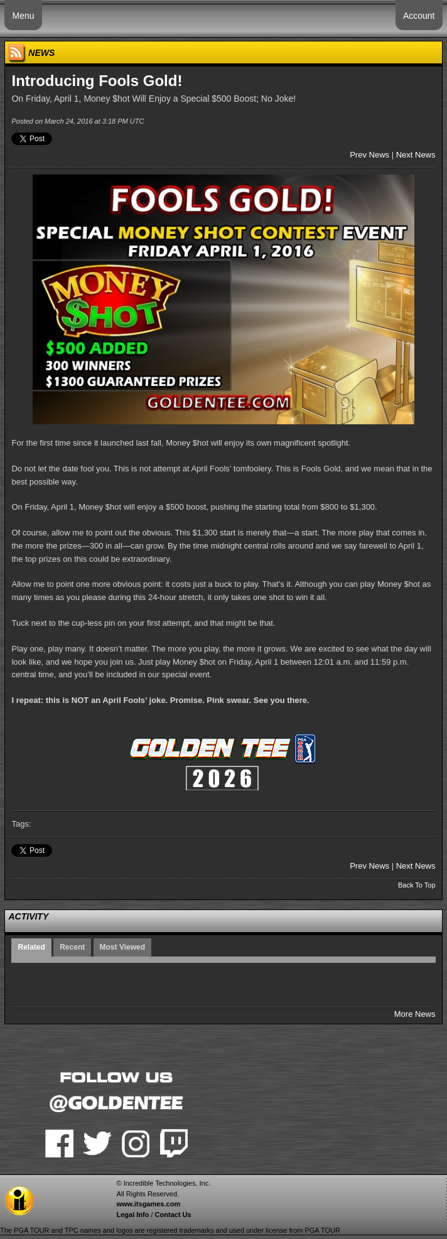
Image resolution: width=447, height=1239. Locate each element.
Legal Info (132, 1214)
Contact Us (173, 1214)
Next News (416, 154)
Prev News (369, 154)
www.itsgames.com (148, 1204)
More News (415, 1014)
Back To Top (417, 885)
